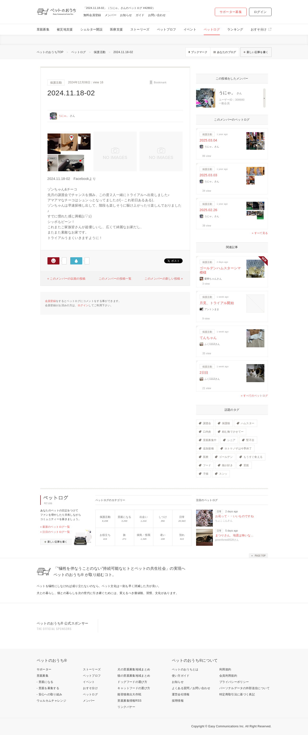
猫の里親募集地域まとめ (133, 675)
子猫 (206, 473)
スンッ (223, 473)
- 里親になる (45, 682)
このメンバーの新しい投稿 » (164, 278)
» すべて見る (260, 233)
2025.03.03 (208, 175)
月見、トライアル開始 (217, 303)
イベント (190, 29)
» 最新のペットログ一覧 (55, 526)
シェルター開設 (91, 29)
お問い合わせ (157, 15)
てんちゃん (208, 338)
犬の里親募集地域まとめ (133, 669)
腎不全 (250, 440)
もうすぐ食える (253, 456)
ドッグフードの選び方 (132, 682)
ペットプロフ (166, 29)
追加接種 (208, 448)
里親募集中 (210, 440)
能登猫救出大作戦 (129, 694)
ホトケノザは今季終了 (238, 448)
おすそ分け (259, 29)
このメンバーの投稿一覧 (115, 278)
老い (163, 534)
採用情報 (178, 700)
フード (207, 465)
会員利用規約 (228, 675)
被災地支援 (65, 29)
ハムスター (248, 423)
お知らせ (126, 15)
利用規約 (225, 669)
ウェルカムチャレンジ (51, 700)
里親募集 (43, 29)
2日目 (204, 372)
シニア (231, 440)
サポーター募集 (231, 12)
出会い (143, 516)
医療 (206, 456)
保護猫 (226, 423)
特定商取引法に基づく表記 (237, 694)
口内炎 (207, 431)
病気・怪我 (144, 534)
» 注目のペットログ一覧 (55, 531)
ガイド (140, 15)
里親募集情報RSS (129, 700)
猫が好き (227, 465)
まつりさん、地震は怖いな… (234, 535)
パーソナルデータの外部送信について (244, 688)
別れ (182, 534)
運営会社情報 (181, 694)
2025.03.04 (208, 140)
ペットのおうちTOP (50, 52)
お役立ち (105, 534)
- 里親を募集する (48, 688)
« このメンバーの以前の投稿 (66, 278)
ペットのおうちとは (185, 669)
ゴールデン (226, 456)
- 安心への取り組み (49, 694)
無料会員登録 (92, 15)
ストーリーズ (140, 29)
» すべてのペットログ (254, 395)
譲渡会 (207, 423)
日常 (182, 516)
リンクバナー (126, 707)
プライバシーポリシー (234, 682)
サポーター (44, 669)
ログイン (260, 12)
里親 (246, 465)
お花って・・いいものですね (234, 516)
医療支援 (116, 29)
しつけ (163, 516)
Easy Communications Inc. (226, 726)
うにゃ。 (63, 115)
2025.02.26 (208, 210)
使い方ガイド (181, 675)
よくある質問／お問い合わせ (191, 688)
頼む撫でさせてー (233, 431)
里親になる (124, 516)
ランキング (235, 29)
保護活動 (99, 52)
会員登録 (50, 301)
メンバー (110, 15)
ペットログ (212, 29)
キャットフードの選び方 (133, 688)
